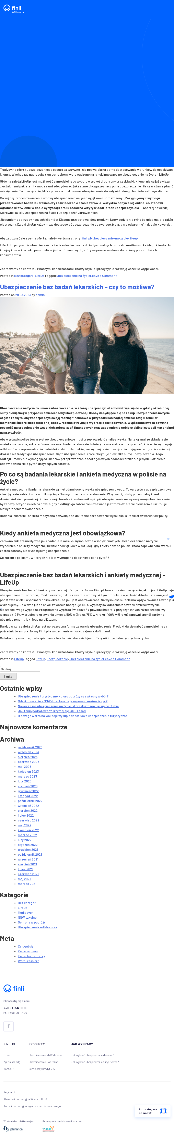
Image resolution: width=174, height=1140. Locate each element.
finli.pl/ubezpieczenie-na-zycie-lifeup (110, 238)
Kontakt (8, 1068)
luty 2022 (25, 840)
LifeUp (40, 275)
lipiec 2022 (26, 815)
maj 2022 (24, 825)
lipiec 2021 (25, 869)
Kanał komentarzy (31, 956)
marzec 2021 (27, 883)
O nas (6, 1055)
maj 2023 (24, 766)
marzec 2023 (27, 776)
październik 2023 (30, 747)
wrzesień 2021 (28, 859)
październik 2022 (30, 801)
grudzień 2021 (28, 849)
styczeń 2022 (28, 844)
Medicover (25, 912)
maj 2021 (24, 879)
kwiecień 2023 (28, 771)
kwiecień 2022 (28, 830)
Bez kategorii (24, 275)
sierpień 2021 (27, 864)
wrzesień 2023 (28, 752)
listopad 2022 (28, 796)
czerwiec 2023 (28, 762)
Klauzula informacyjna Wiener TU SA (25, 1099)
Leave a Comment (103, 275)
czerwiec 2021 (28, 874)
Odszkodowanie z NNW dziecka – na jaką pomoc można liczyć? (62, 701)
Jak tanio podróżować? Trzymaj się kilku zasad (52, 711)
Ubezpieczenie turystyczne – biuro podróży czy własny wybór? (63, 696)
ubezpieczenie (57, 659)
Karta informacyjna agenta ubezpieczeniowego (32, 1106)
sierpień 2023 (27, 757)
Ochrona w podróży (32, 922)
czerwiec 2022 (28, 820)
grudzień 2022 (28, 791)
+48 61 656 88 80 (15, 1008)
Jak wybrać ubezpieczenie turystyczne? (95, 1062)
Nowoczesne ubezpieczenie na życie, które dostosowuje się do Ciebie (68, 706)
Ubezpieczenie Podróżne (43, 1062)
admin (40, 295)
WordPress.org (28, 961)
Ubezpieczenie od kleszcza (37, 927)
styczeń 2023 (27, 786)
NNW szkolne (27, 917)
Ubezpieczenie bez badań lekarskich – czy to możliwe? (77, 286)
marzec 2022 (27, 835)
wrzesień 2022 (28, 805)
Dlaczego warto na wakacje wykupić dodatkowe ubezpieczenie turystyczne (73, 716)
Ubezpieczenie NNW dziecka (45, 1055)
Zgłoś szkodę (11, 1062)
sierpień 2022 (28, 810)
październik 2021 (30, 854)
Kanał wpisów (28, 951)
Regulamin (9, 1092)
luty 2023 (24, 781)
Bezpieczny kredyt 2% (41, 1068)
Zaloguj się (26, 946)
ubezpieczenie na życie (73, 275)
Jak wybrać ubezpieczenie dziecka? (92, 1055)
